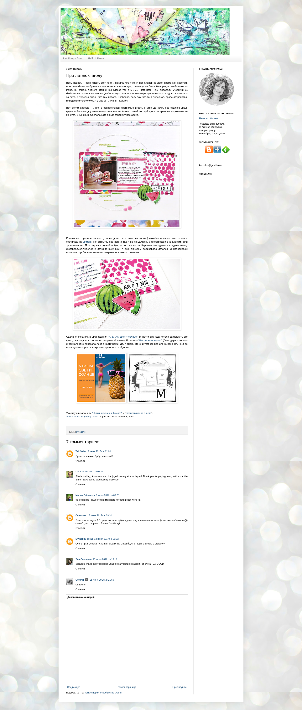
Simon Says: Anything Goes (82, 416)
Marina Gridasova (85, 495)
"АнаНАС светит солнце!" (123, 336)
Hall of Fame (96, 58)
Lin (77, 471)
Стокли (80, 579)
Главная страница (126, 687)
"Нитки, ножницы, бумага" (107, 413)
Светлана (81, 515)
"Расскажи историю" (150, 340)
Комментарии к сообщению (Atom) (103, 692)
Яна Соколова (83, 559)
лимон (87, 241)
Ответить (80, 461)
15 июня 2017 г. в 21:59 (102, 579)
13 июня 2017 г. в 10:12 (105, 559)
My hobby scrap (84, 539)
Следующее (73, 687)
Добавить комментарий (81, 597)
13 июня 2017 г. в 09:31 (99, 515)
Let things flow (72, 58)
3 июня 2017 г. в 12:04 (99, 451)
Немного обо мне (208, 118)
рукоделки (81, 432)
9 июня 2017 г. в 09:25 (107, 495)
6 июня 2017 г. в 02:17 (91, 471)
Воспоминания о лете (139, 413)
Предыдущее (180, 687)
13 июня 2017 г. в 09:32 (106, 539)
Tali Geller (81, 451)
